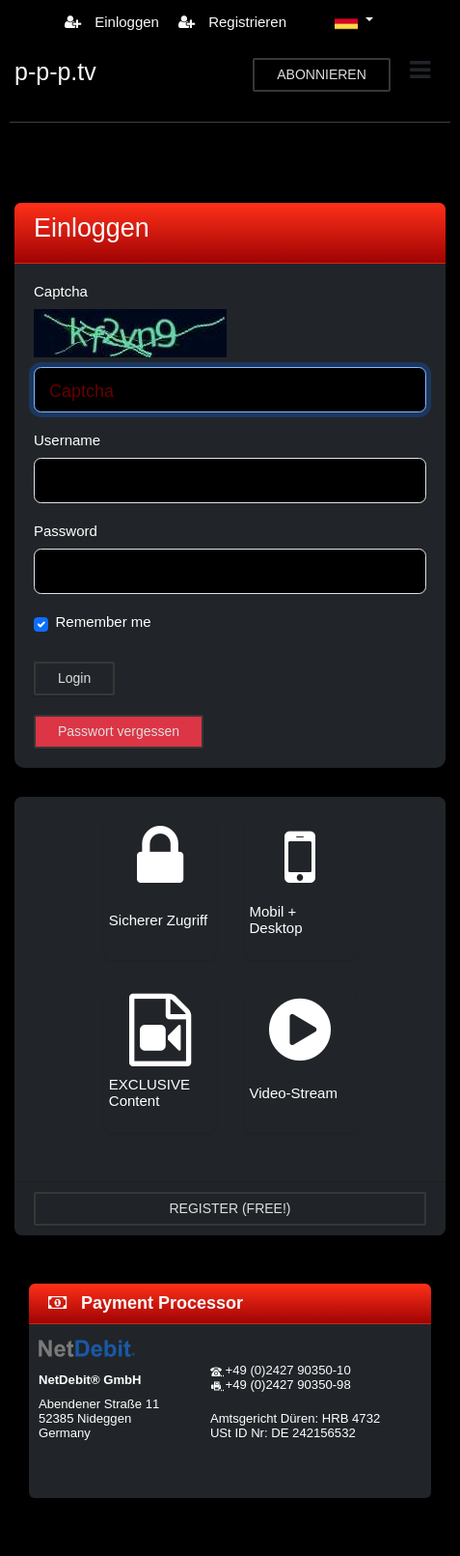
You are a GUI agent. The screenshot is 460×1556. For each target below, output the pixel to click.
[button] (353, 21)
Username (67, 440)
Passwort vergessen (118, 731)
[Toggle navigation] (420, 70)
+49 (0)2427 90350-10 (288, 1370)
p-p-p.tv (55, 71)
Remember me (103, 621)
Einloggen (112, 22)
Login (74, 678)
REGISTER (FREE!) (229, 1208)
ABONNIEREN (321, 74)
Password (65, 531)
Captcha (61, 291)
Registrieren (232, 22)
